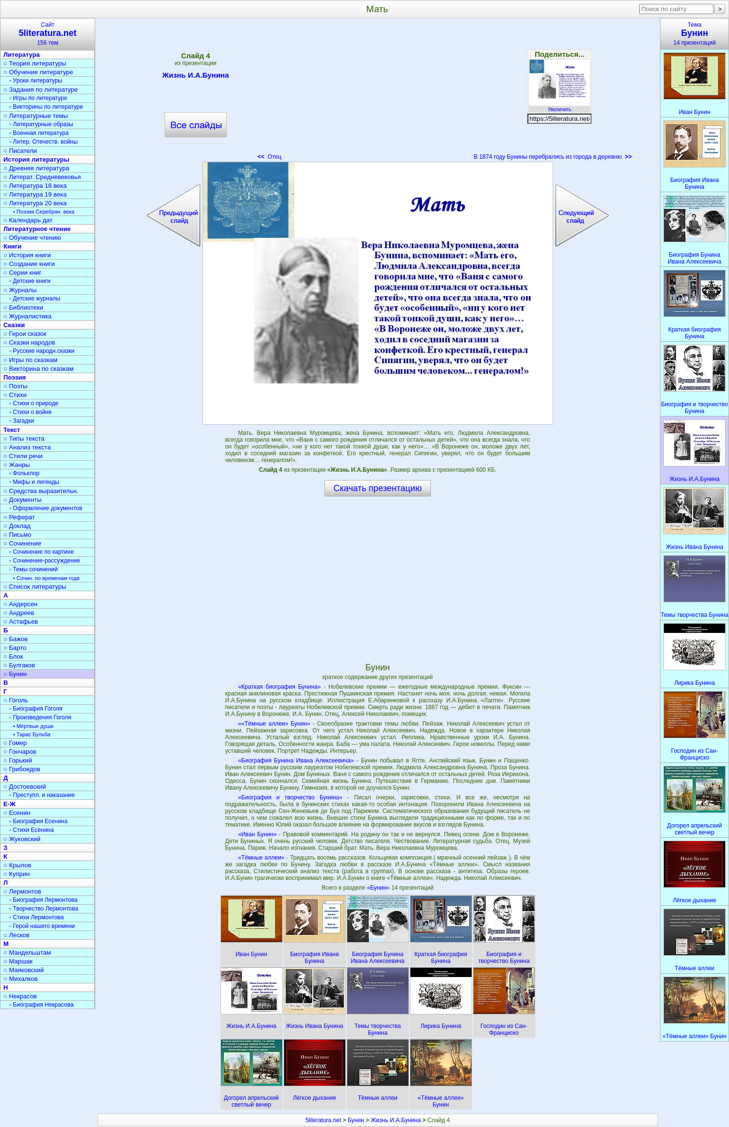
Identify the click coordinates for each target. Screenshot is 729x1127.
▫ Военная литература (38, 133)
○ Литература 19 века (35, 194)
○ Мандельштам (27, 952)
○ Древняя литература (36, 168)
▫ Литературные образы (41, 124)
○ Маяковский (23, 970)
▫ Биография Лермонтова (43, 899)
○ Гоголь (15, 700)
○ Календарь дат (27, 220)
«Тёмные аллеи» (261, 857)
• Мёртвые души (33, 726)
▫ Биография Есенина (38, 821)
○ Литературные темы (35, 115)
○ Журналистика (27, 316)
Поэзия (14, 377)
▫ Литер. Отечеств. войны (43, 141)
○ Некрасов (20, 996)
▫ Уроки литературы (35, 80)
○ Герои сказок (25, 333)
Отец (269, 156)
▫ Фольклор (24, 473)
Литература (21, 54)
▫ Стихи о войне (30, 412)
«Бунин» (379, 887)
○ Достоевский (24, 786)
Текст (11, 429)
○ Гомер (15, 742)
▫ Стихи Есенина (31, 830)
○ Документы (22, 499)
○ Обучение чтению (32, 237)
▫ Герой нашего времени (42, 926)
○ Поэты (15, 386)
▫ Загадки (21, 420)
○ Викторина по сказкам (38, 368)
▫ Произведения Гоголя (40, 717)
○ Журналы (19, 290)
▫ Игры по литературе (38, 98)
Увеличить (559, 106)
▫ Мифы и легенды (34, 482)
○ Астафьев (20, 621)
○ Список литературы (34, 586)
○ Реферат (19, 517)
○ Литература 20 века (35, 203)
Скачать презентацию (378, 488)
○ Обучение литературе (38, 72)
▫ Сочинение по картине (41, 551)
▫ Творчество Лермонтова (43, 908)
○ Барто (14, 647)
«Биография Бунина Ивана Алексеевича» (296, 760)
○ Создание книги (29, 263)
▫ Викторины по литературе (46, 106)
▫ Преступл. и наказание (42, 795)
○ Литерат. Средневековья (42, 177)
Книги (12, 246)
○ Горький (17, 760)
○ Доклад (17, 526)
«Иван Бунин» (257, 834)
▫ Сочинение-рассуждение (44, 560)
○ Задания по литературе (40, 89)
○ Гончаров (19, 751)
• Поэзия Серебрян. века (43, 212)
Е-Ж (9, 804)
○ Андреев (18, 612)
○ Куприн (16, 874)
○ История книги (27, 255)
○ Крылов (17, 865)
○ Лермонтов (22, 891)
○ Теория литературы (34, 63)
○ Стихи (15, 394)
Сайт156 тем (47, 33)
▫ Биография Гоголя (35, 708)
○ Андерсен (20, 604)
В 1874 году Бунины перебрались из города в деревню (553, 156)
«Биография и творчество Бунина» (290, 797)
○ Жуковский (21, 839)
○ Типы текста (24, 438)
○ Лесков (16, 935)
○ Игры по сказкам (30, 360)
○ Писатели (20, 150)
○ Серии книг (22, 272)
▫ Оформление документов (45, 508)
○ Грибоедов (21, 769)
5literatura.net (323, 1120)
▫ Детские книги (30, 281)
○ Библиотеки (23, 307)
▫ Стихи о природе (33, 403)
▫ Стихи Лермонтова (36, 917)
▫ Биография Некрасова (41, 1004)
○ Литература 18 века (35, 185)
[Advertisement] (377, 92)
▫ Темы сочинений (33, 569)
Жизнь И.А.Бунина (195, 77)
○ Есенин (16, 812)
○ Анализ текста (27, 447)
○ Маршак (18, 961)
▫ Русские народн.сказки (41, 351)
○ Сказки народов (29, 342)
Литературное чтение (36, 228)
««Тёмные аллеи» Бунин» (274, 723)
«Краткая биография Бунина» (279, 686)
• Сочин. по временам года (46, 578)
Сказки (14, 325)
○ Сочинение (22, 543)
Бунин (356, 1120)
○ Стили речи (23, 456)
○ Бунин (15, 674)
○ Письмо (17, 534)
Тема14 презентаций (695, 33)
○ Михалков (20, 978)
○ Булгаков (19, 665)
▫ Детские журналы (34, 298)
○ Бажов (15, 639)
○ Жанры (16, 464)
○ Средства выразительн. (40, 491)
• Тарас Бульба (32, 734)
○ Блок (13, 656)
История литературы (36, 159)
